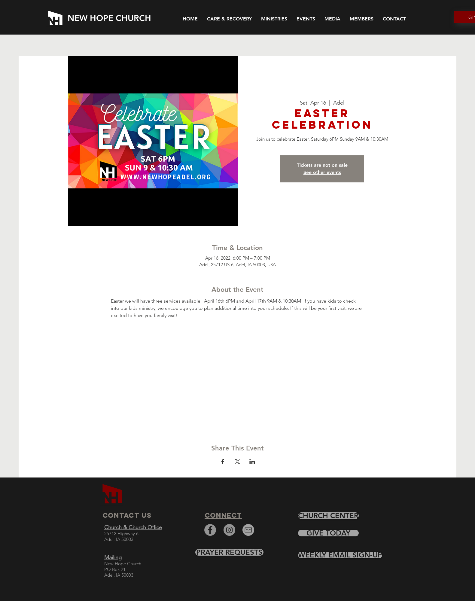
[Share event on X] (237, 461)
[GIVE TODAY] (328, 533)
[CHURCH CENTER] (328, 515)
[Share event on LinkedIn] (252, 461)
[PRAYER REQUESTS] (229, 552)
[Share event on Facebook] (223, 461)
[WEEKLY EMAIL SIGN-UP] (340, 555)
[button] (332, 18)
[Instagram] (229, 530)
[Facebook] (210, 530)
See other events (322, 172)
